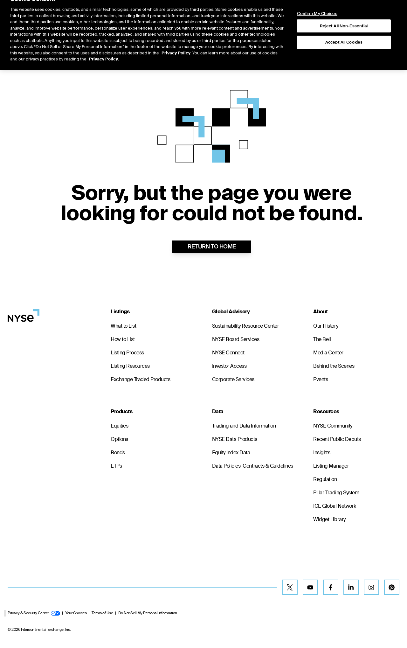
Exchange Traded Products (140, 379)
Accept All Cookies (343, 29)
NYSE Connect (228, 352)
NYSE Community (332, 425)
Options (119, 439)
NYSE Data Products (234, 439)
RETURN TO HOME (212, 246)
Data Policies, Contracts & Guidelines (252, 466)
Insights (321, 452)
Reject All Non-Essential (344, 13)
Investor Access (229, 366)
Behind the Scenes (333, 366)
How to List (123, 339)
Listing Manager (331, 466)
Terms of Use (102, 613)
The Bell (322, 339)
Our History (325, 326)
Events (320, 379)
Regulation (325, 479)
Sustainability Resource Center (245, 326)
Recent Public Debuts (337, 439)
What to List (123, 326)
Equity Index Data (231, 452)
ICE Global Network (334, 506)
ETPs (116, 466)
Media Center (328, 352)
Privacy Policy (176, 40)
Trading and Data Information (244, 425)
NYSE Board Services (235, 339)
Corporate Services (233, 379)
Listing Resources (130, 366)
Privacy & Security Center (34, 613)
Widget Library (329, 519)
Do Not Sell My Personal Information (147, 613)
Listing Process (127, 352)
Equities (119, 425)
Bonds (118, 452)
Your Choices (75, 613)
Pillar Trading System (336, 492)
